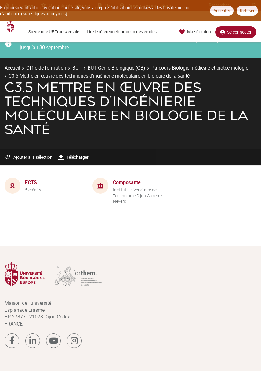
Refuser (247, 10)
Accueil (12, 67)
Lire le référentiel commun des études (122, 32)
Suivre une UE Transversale (53, 32)
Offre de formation (46, 67)
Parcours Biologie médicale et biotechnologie (199, 67)
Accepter (221, 10)
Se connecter (236, 32)
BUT (77, 67)
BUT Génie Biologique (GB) (116, 67)
